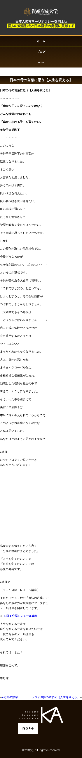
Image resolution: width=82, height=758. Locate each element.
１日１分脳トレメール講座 (20, 616)
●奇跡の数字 (10, 697)
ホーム (41, 41)
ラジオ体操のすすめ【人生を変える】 (56, 697)
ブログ (41, 51)
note (41, 62)
